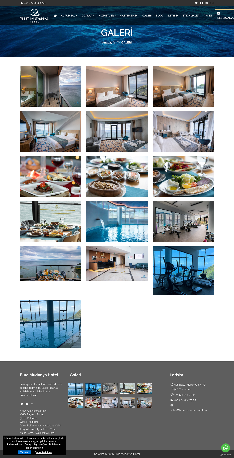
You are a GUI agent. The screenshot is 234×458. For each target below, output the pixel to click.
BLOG (159, 15)
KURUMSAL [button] (68, 15)
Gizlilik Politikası (29, 421)
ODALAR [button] (87, 15)
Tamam (24, 452)
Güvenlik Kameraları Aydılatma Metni (40, 425)
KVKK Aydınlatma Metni (33, 410)
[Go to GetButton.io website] (225, 454)
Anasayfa (108, 42)
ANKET (208, 15)
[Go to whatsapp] (225, 447)
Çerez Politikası (28, 418)
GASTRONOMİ (129, 15)
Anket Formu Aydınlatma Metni (37, 433)
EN (211, 3)
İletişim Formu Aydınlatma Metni (38, 429)
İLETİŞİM (172, 15)
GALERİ (147, 15)
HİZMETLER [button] (106, 15)
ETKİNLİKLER (191, 15)
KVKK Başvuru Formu (32, 414)
